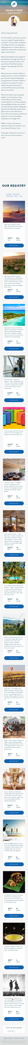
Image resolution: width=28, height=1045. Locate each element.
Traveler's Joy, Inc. (6, 1041)
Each (9, 240)
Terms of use (8, 1038)
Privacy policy (19, 1038)
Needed (18, 240)
